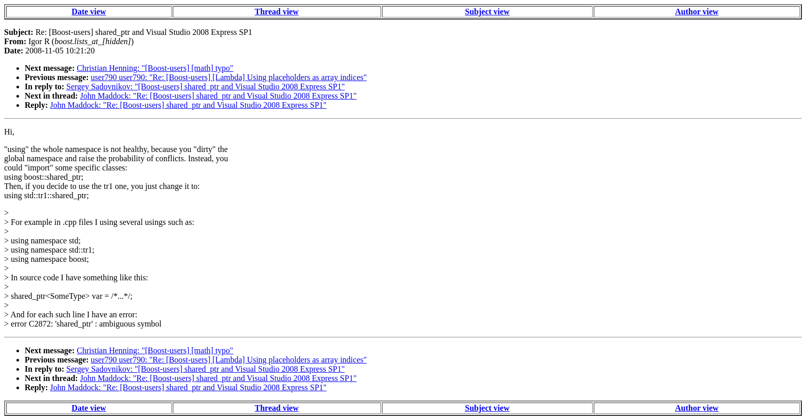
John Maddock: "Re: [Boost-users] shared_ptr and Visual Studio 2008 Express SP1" (218, 95)
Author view (697, 11)
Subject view (487, 11)
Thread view (277, 11)
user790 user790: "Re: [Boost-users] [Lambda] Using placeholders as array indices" (229, 77)
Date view (88, 11)
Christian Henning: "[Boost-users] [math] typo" (155, 68)
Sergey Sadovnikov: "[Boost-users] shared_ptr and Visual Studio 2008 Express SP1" (205, 86)
